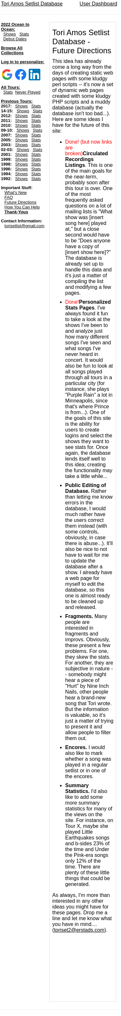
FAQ (9, 197)
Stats (24, 34)
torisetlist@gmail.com (25, 225)
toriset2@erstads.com (79, 930)
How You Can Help (22, 207)
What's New (16, 192)
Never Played (27, 92)
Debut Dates (14, 38)
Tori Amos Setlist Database (32, 3)
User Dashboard (98, 3)
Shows (9, 34)
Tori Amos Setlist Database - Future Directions (81, 41)
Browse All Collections (12, 50)
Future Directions (20, 202)
